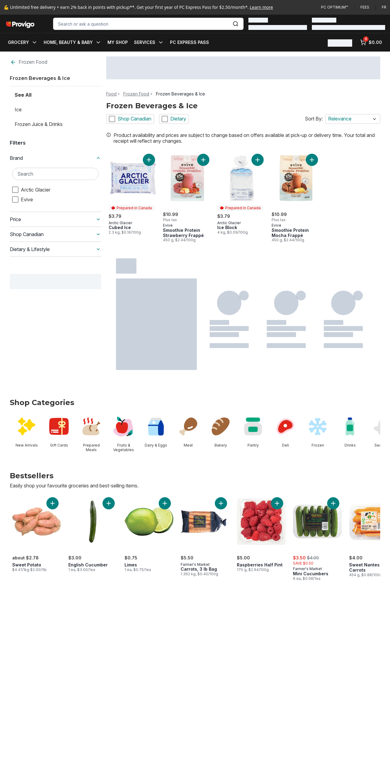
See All (23, 95)
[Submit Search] (236, 24)
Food (111, 94)
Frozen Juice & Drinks (39, 124)
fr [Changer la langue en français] (384, 7)
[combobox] (148, 24)
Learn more (261, 7)
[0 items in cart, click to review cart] (371, 42)
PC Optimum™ (334, 7)
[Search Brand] (55, 174)
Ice (18, 109)
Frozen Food (28, 62)
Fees (364, 7)
